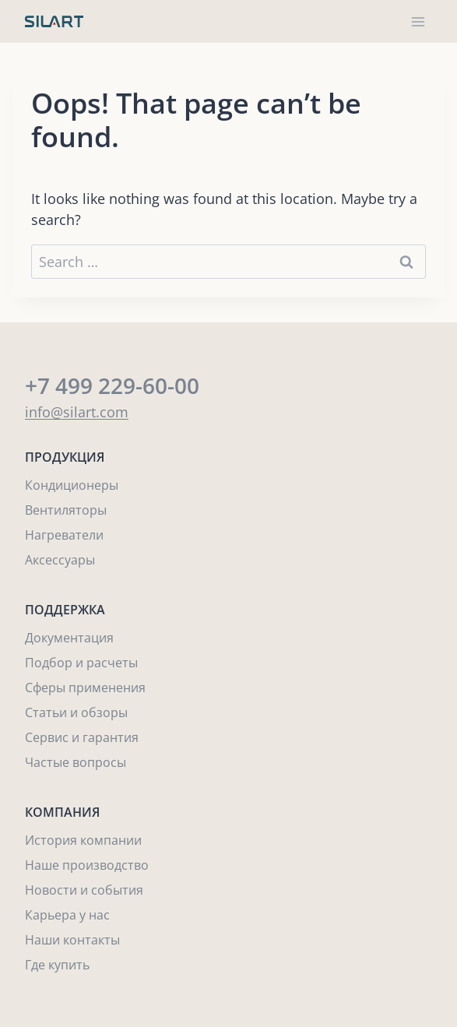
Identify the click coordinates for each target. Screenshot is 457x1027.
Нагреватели (64, 534)
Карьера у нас (67, 914)
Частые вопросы (75, 762)
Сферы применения (85, 687)
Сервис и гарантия (82, 737)
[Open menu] (417, 21)
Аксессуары (60, 559)
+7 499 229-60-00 (112, 385)
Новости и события (84, 890)
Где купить (57, 964)
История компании (83, 840)
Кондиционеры (71, 485)
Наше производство (87, 865)
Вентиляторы (66, 510)
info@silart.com (76, 412)
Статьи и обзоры (76, 712)
